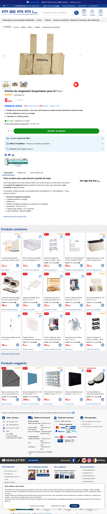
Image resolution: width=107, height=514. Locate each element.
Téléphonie (74, 20)
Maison (30, 27)
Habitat (48, 20)
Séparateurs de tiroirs (50, 309)
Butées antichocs (28, 349)
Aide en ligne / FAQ (12, 422)
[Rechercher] (76, 13)
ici (9, 501)
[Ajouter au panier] (56, 131)
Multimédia (30, 20)
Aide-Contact (82, 6)
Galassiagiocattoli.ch (89, 478)
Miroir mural (69, 349)
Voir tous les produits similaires (10, 354)
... (102, 20)
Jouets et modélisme (61, 20)
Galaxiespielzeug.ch (89, 476)
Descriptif (8, 173)
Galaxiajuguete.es (88, 481)
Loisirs (39, 20)
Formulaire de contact (12, 428)
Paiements (62, 421)
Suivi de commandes (68, 6)
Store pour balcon (7, 404)
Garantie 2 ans (86, 424)
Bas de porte (5, 270)
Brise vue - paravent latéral (31, 404)
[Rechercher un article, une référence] (60, 12)
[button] (16, 124)
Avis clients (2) (36, 173)
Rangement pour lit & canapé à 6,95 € (14, 216)
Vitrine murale (48, 404)
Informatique (7, 20)
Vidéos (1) (21, 173)
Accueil (16, 27)
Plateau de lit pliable (29, 309)
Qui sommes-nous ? (11, 471)
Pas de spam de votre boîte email (92, 426)
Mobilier (37, 27)
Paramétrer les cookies (58, 506)
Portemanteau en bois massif (10, 349)
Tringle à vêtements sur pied (52, 349)
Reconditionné (93, 20)
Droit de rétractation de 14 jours (91, 421)
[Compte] (93, 12)
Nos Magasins (93, 6)
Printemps (83, 20)
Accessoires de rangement (51, 27)
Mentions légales (10, 482)
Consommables (19, 20)
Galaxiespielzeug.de (89, 470)
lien (10, 493)
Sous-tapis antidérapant (94, 309)
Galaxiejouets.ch (88, 473)
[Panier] (101, 12)
